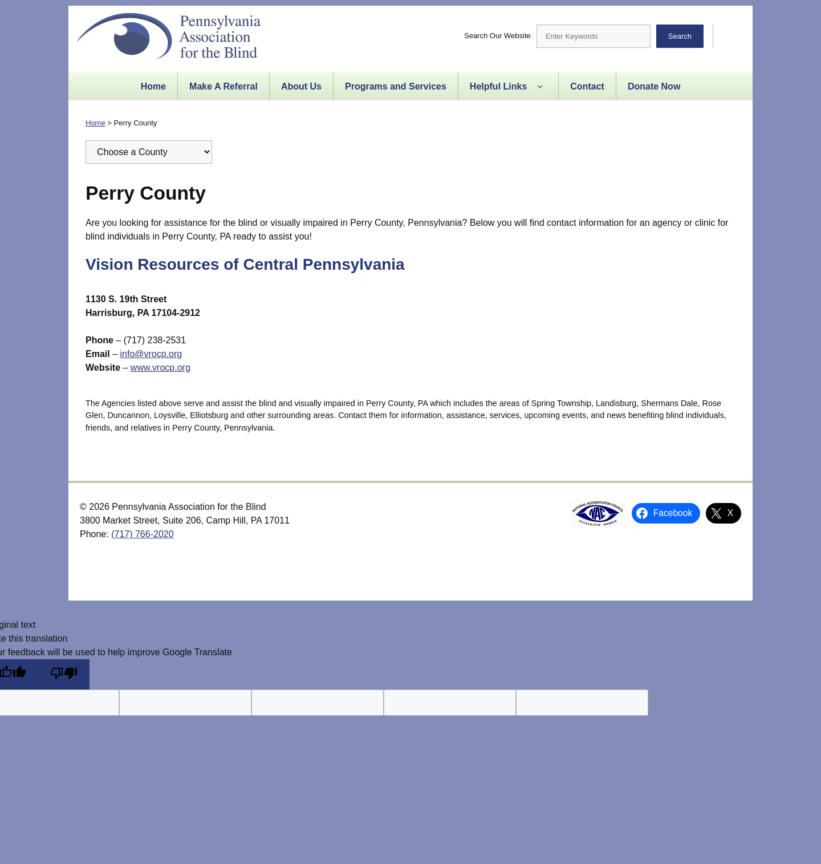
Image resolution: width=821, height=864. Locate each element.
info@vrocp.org (151, 354)
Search (680, 36)
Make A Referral (223, 86)
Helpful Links (508, 87)
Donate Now (654, 86)
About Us (301, 86)
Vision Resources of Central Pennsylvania (245, 264)
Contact (587, 86)
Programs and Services (395, 86)
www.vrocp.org (160, 367)
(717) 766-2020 (142, 534)
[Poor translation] (64, 674)
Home (153, 86)
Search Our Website (497, 35)
